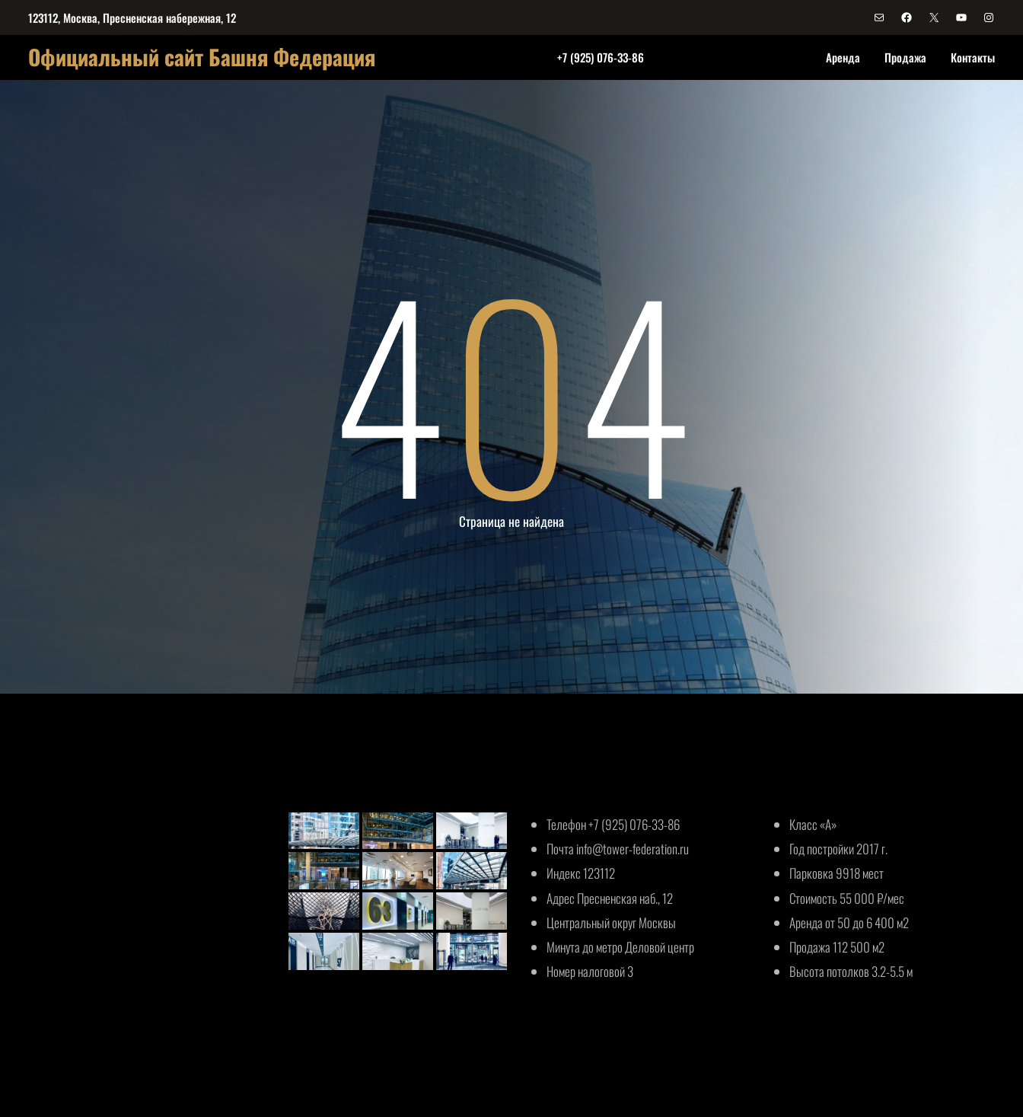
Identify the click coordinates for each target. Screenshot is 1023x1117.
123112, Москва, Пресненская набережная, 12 (132, 17)
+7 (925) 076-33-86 (600, 57)
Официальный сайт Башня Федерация (201, 56)
